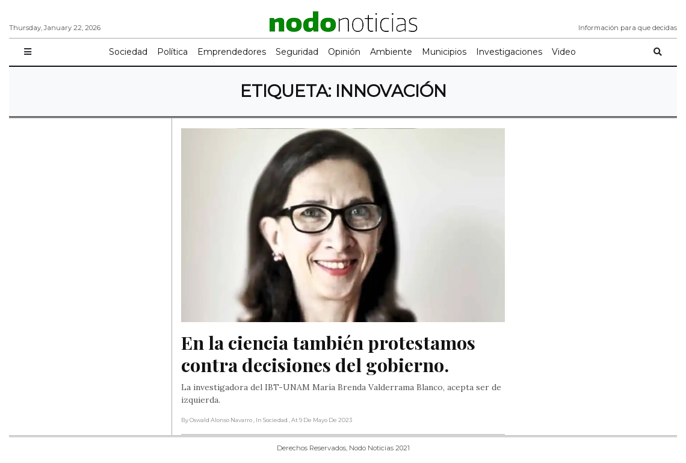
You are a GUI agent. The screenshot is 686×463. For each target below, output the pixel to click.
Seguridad (297, 51)
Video (564, 51)
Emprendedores (231, 51)
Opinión (344, 51)
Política (172, 51)
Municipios (444, 51)
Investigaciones (509, 51)
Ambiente (391, 51)
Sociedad (128, 51)
